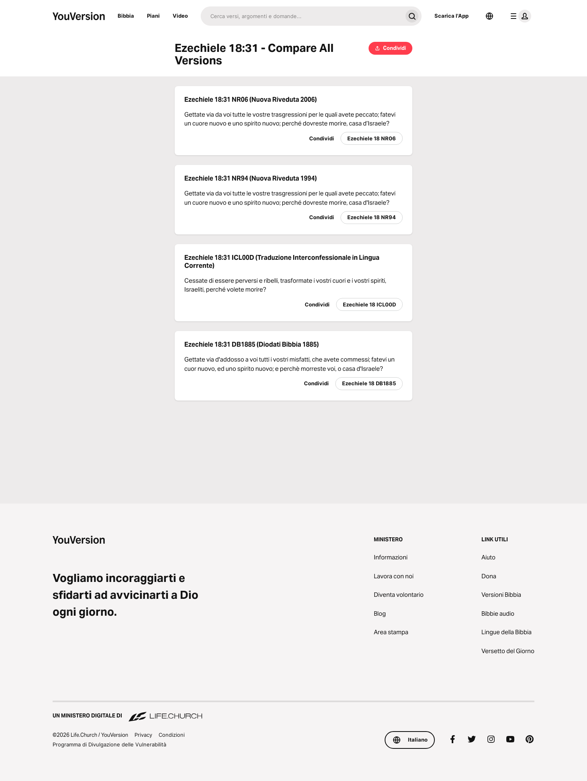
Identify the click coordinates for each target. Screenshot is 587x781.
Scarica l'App (451, 15)
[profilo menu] (519, 16)
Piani (153, 15)
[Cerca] (301, 16)
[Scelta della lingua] (489, 16)
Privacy (143, 735)
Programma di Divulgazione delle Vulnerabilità (109, 744)
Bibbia (126, 15)
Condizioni (172, 735)
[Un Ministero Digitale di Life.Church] (293, 711)
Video (180, 15)
